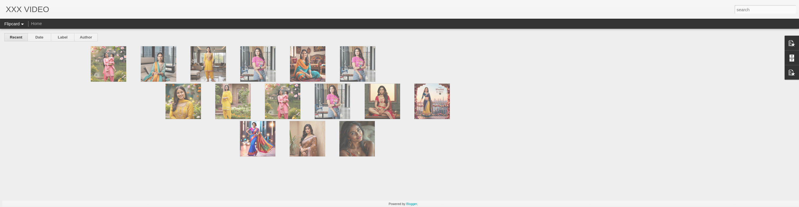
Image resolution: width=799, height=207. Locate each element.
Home (36, 23)
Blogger (411, 204)
